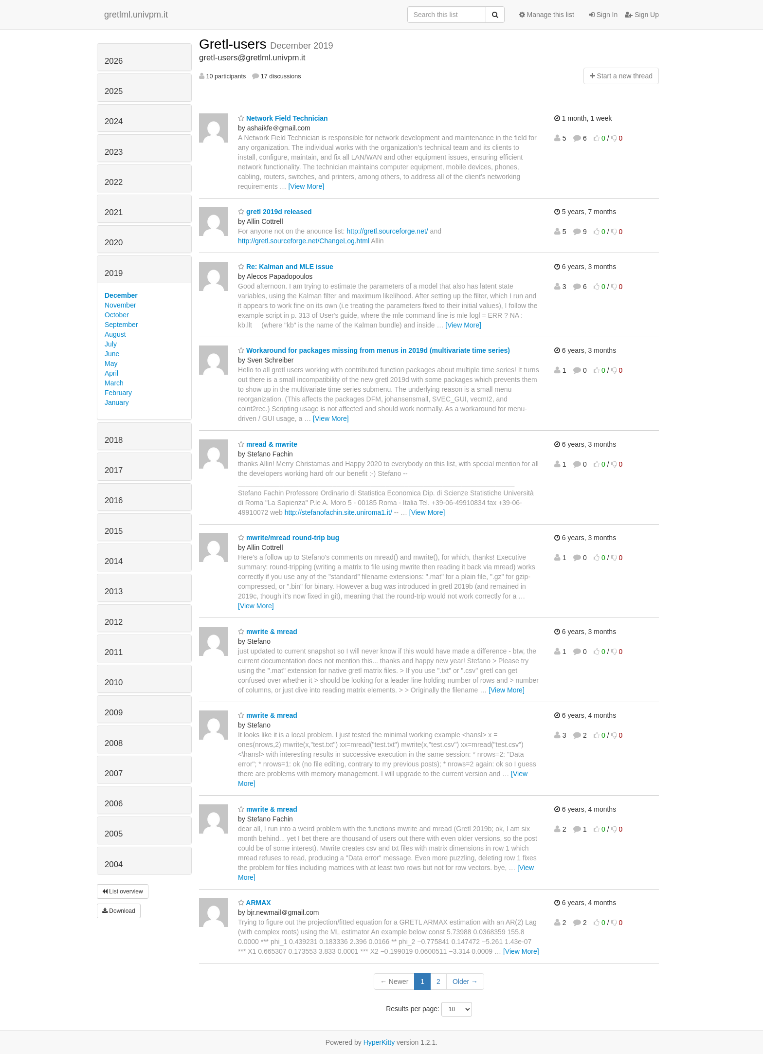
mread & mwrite (267, 444)
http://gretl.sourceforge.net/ (387, 231)
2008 (114, 743)
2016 (114, 500)
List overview (122, 891)
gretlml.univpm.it (136, 14)
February (118, 393)
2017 (114, 470)
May (111, 363)
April (111, 373)
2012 (114, 622)
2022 (114, 182)
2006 (114, 803)
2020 (114, 242)
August (115, 334)
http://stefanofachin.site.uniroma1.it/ (338, 512)
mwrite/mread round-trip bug (288, 538)
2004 (114, 864)
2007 (114, 773)
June (112, 354)
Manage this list (546, 14)
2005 (114, 833)
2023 (114, 152)
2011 (114, 652)
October (117, 315)
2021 (114, 212)
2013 (114, 591)
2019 (114, 273)
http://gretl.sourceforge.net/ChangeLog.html (303, 241)
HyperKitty (379, 1042)
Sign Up (642, 14)
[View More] (306, 186)
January (117, 402)
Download (118, 911)
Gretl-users (234, 44)
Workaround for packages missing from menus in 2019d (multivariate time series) (374, 350)
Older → (465, 981)
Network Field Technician (283, 118)
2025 (114, 91)
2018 (114, 440)
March (114, 383)
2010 (114, 682)
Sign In (603, 14)
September (121, 324)
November (120, 305)
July (111, 344)
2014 (114, 561)
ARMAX (254, 903)
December (121, 295)
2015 (114, 531)
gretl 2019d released (275, 212)
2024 (114, 121)
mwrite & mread (267, 632)
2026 (114, 61)
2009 (114, 712)
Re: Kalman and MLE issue (285, 267)
